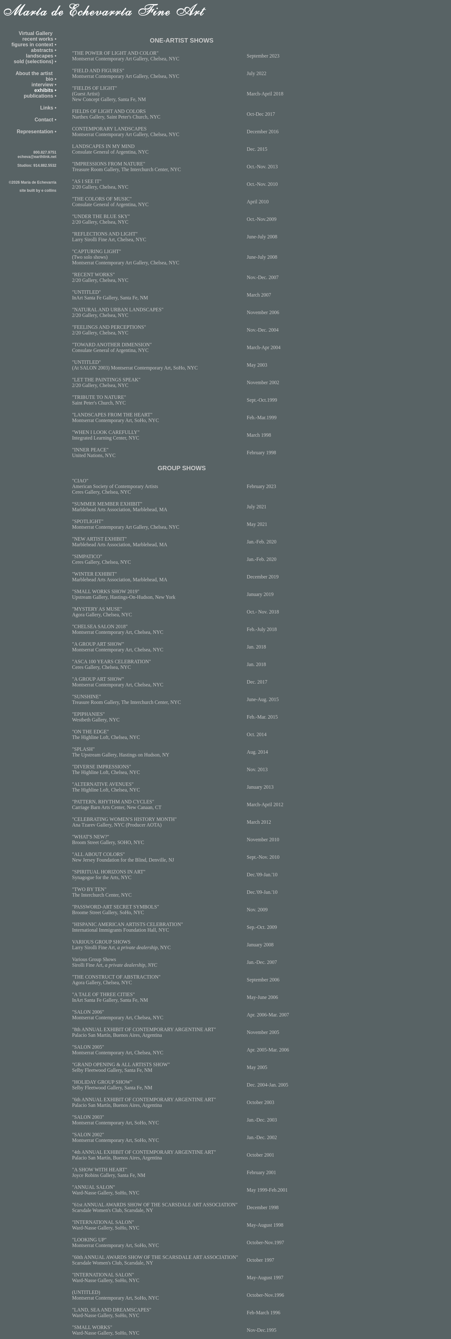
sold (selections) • (35, 61)
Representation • (36, 131)
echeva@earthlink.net (37, 157)
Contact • (45, 119)
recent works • (39, 39)
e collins (48, 190)
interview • (44, 84)
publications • (40, 96)
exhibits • (45, 90)
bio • (51, 79)
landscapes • (41, 56)
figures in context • (34, 44)
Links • (48, 107)
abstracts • (43, 50)
